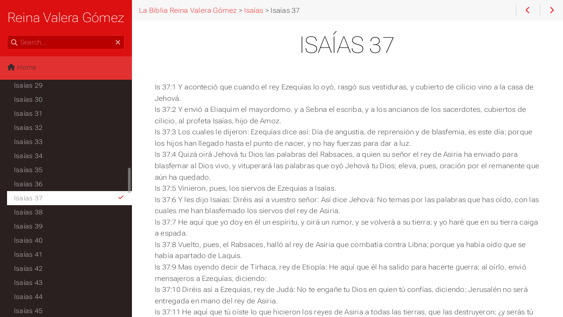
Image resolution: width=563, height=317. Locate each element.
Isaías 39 (28, 226)
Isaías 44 (28, 297)
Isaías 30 (28, 99)
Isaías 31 (28, 114)
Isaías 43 (28, 283)
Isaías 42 (28, 269)
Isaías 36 (28, 184)
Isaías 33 (28, 142)
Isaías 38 (28, 212)
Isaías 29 (28, 85)
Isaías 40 (28, 240)
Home (21, 67)
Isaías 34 (28, 156)
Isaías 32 (28, 128)
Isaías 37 (69, 198)
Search (7, 35)
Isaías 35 (28, 170)
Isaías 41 (28, 254)
